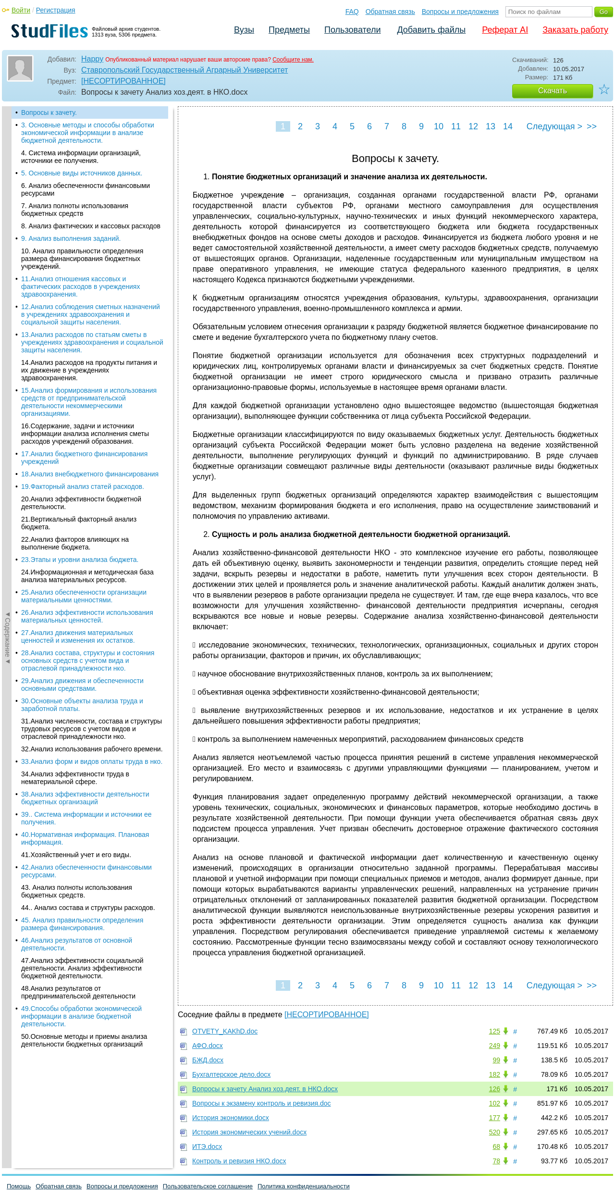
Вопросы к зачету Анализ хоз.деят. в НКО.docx (265, 1089)
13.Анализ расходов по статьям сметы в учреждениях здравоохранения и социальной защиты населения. (92, 342)
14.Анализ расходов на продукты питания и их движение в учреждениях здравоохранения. (89, 370)
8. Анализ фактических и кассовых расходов (90, 226)
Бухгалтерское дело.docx (231, 1074)
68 (496, 1146)
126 (494, 1089)
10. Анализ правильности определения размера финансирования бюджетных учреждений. (82, 258)
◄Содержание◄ (8, 274)
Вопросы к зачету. (49, 112)
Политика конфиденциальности (304, 1186)
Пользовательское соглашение (208, 1186)
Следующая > (554, 126)
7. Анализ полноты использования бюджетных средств (74, 209)
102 (494, 1103)
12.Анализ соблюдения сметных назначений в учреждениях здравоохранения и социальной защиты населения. (90, 314)
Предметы (289, 30)
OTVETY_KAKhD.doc (225, 1031)
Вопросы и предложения (460, 11)
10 (438, 126)
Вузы (244, 30)
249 (494, 1045)
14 (508, 126)
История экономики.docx (230, 1118)
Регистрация (55, 10)
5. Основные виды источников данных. (81, 173)
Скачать (552, 91)
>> (592, 126)
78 (496, 1161)
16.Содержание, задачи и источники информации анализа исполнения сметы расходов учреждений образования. (85, 433)
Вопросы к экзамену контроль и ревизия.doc (261, 1103)
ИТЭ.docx (207, 1146)
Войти (21, 10)
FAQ (352, 11)
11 (456, 126)
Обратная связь (390, 11)
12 (473, 126)
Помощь (19, 1186)
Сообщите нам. (293, 59)
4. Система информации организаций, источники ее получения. (81, 156)
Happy (92, 59)
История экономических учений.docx (249, 1132)
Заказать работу (575, 30)
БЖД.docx (207, 1060)
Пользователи (352, 30)
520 (494, 1132)
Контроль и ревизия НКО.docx (239, 1161)
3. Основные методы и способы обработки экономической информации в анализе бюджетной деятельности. (87, 132)
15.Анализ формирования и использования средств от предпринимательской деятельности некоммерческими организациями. (89, 402)
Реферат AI (505, 30)
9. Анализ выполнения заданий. (71, 238)
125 (494, 1031)
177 (494, 1118)
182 (494, 1074)
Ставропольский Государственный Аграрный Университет (184, 70)
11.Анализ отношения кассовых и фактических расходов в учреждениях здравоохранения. (80, 286)
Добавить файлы (431, 30)
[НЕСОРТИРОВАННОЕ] (123, 81)
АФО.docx (207, 1045)
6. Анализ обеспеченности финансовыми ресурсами (85, 189)
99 (496, 1060)
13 (490, 126)
